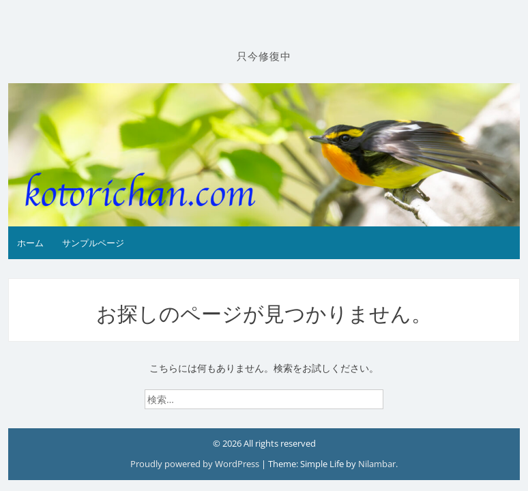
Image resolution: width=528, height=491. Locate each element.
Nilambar (377, 464)
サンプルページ (93, 243)
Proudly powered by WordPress (195, 464)
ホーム (30, 243)
